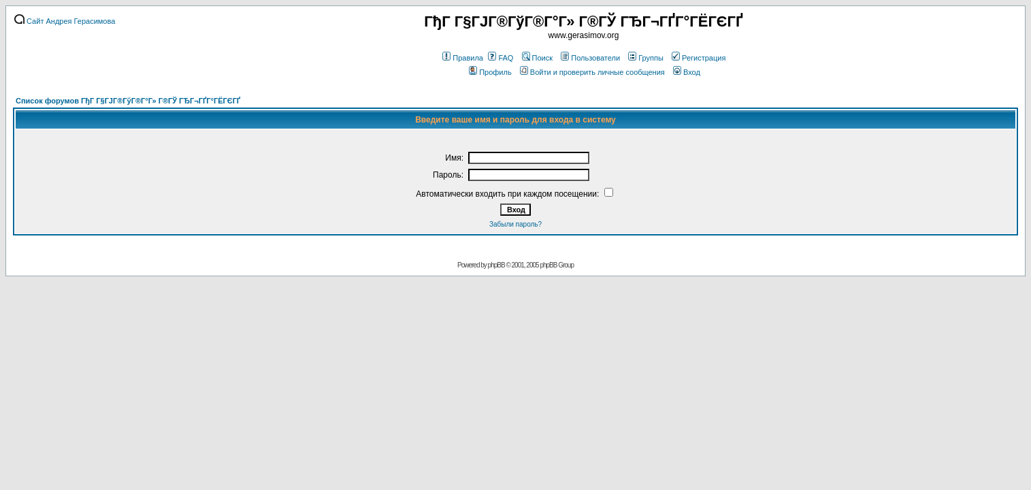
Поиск (537, 58)
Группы (646, 58)
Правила (462, 58)
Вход (686, 72)
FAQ (500, 58)
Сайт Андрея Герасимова (64, 21)
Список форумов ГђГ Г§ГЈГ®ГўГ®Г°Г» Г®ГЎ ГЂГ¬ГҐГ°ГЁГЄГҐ (128, 101)
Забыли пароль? (515, 224)
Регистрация (698, 58)
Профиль (490, 72)
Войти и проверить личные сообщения (592, 72)
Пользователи (590, 58)
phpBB (496, 265)
